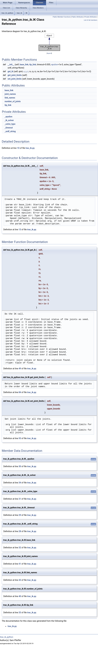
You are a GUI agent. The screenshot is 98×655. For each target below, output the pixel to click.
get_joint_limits (15, 75)
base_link (24, 64)
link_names (10, 98)
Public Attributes (77, 17)
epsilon (54, 64)
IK (26, 13)
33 (20, 612)
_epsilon (8, 116)
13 (20, 229)
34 (20, 482)
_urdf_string (10, 131)
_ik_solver (9, 120)
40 (20, 596)
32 (20, 547)
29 (20, 515)
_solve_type (10, 124)
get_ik (10, 71)
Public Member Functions (61, 17)
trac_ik (19, 13)
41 (20, 564)
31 (20, 499)
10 (18, 148)
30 (20, 466)
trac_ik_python (7, 13)
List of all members (90, 20)
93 (20, 438)
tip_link (32, 64)
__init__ (11, 64)
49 (20, 368)
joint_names (10, 94)
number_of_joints (13, 101)
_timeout (9, 127)
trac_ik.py (30, 148)
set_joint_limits (15, 79)
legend (49, 53)
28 (20, 531)
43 (20, 580)
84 (20, 392)
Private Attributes (90, 17)
